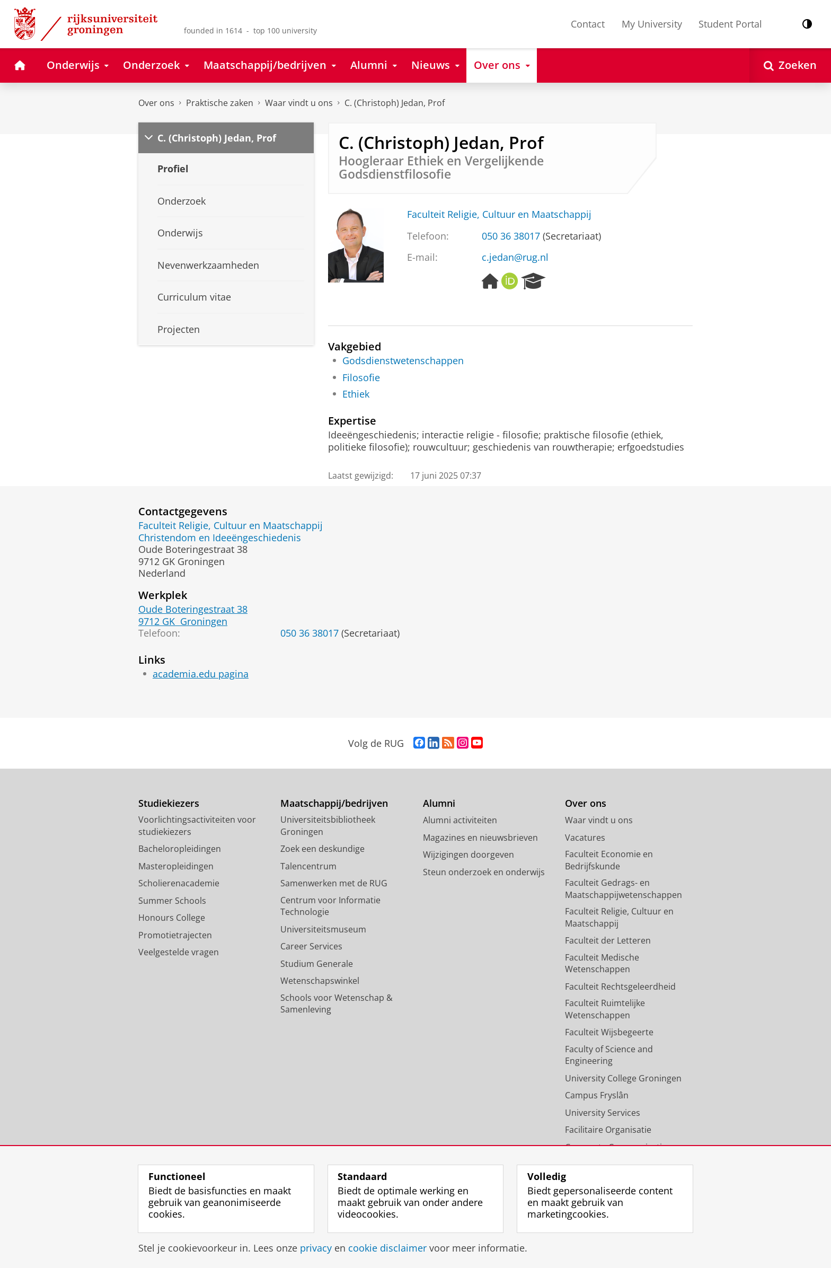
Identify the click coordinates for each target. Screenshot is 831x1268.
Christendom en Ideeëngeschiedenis (219, 537)
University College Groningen (623, 1078)
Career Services (311, 946)
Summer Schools (172, 900)
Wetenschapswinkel (319, 981)
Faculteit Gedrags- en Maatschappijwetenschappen (623, 889)
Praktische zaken (219, 103)
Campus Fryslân (597, 1095)
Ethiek (355, 394)
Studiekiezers (168, 803)
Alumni (439, 803)
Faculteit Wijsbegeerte (609, 1032)
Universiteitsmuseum (323, 929)
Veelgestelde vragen (178, 952)
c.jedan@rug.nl (515, 257)
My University (652, 23)
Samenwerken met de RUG (333, 883)
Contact (588, 23)
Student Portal (730, 23)
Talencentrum (308, 866)
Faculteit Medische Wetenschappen (602, 963)
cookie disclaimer (387, 1247)
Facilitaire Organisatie (608, 1129)
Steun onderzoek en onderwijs (484, 872)
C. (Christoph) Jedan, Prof (394, 103)
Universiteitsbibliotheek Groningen (327, 826)
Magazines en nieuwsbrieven (480, 837)
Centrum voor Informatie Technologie (330, 906)
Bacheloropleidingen (179, 849)
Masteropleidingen (176, 866)
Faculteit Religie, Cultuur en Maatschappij (499, 214)
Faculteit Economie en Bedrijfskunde (609, 860)
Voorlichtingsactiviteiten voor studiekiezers (197, 826)
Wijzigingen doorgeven (468, 854)
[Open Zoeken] (790, 65)
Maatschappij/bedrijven (334, 803)
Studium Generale (316, 964)
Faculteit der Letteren (608, 940)
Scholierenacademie (178, 883)
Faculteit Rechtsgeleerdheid (620, 986)
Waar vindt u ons (299, 103)
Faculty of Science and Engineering (609, 1055)
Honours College (171, 917)
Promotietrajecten (175, 935)
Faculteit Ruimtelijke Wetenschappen (605, 1009)
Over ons (156, 103)
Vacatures (585, 837)
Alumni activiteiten (460, 820)
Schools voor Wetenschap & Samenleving (336, 1004)
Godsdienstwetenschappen (403, 360)
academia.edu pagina (201, 673)
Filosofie (361, 377)
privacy (316, 1247)
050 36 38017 (511, 236)
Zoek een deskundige (322, 849)
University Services (602, 1113)
